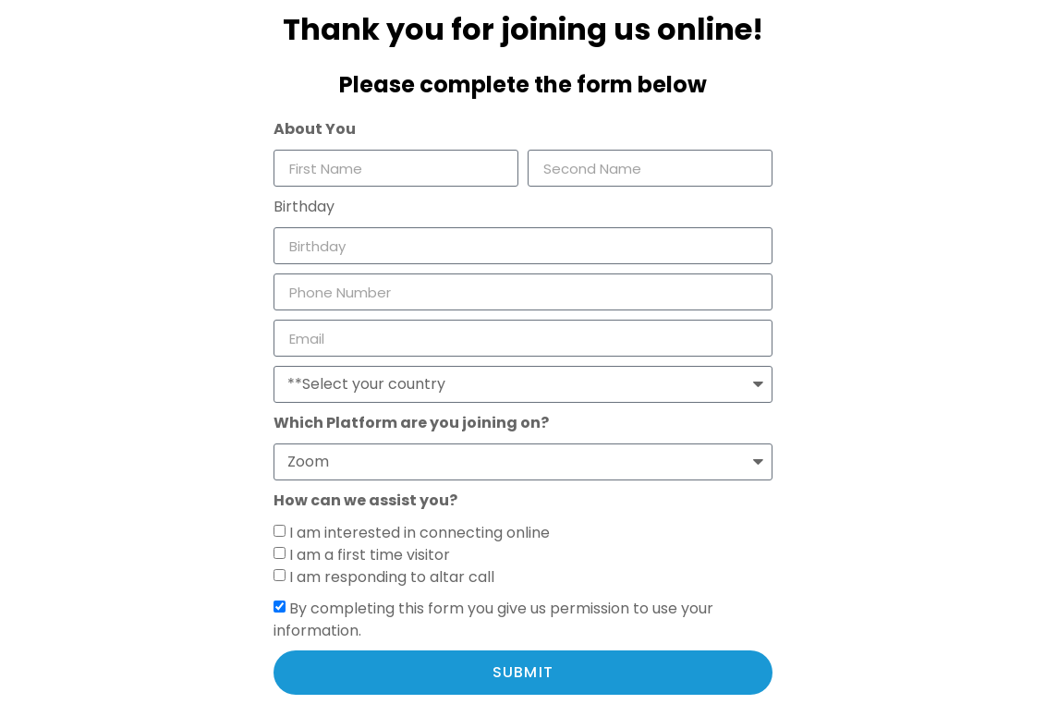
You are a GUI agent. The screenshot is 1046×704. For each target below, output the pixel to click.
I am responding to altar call (391, 577)
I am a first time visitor (369, 554)
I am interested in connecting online (419, 532)
